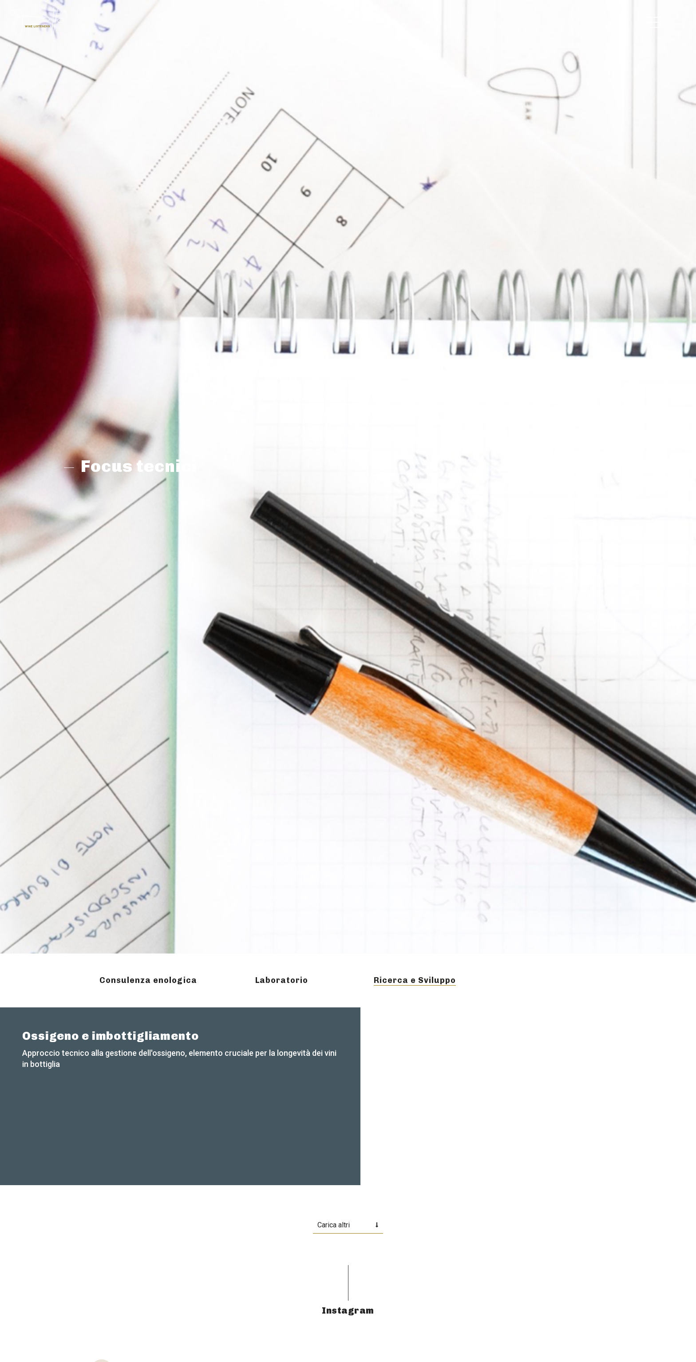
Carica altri (333, 1225)
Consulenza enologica (148, 980)
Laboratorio (281, 980)
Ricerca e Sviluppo (415, 980)
